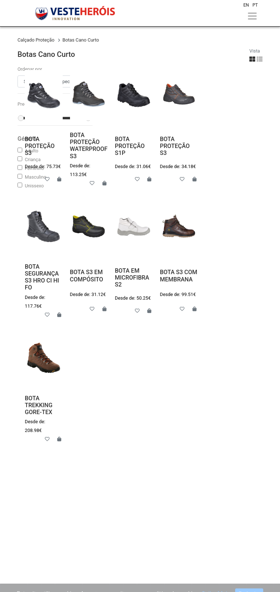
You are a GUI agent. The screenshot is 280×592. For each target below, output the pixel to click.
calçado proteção (36, 40)
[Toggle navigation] (252, 16)
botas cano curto (80, 40)
